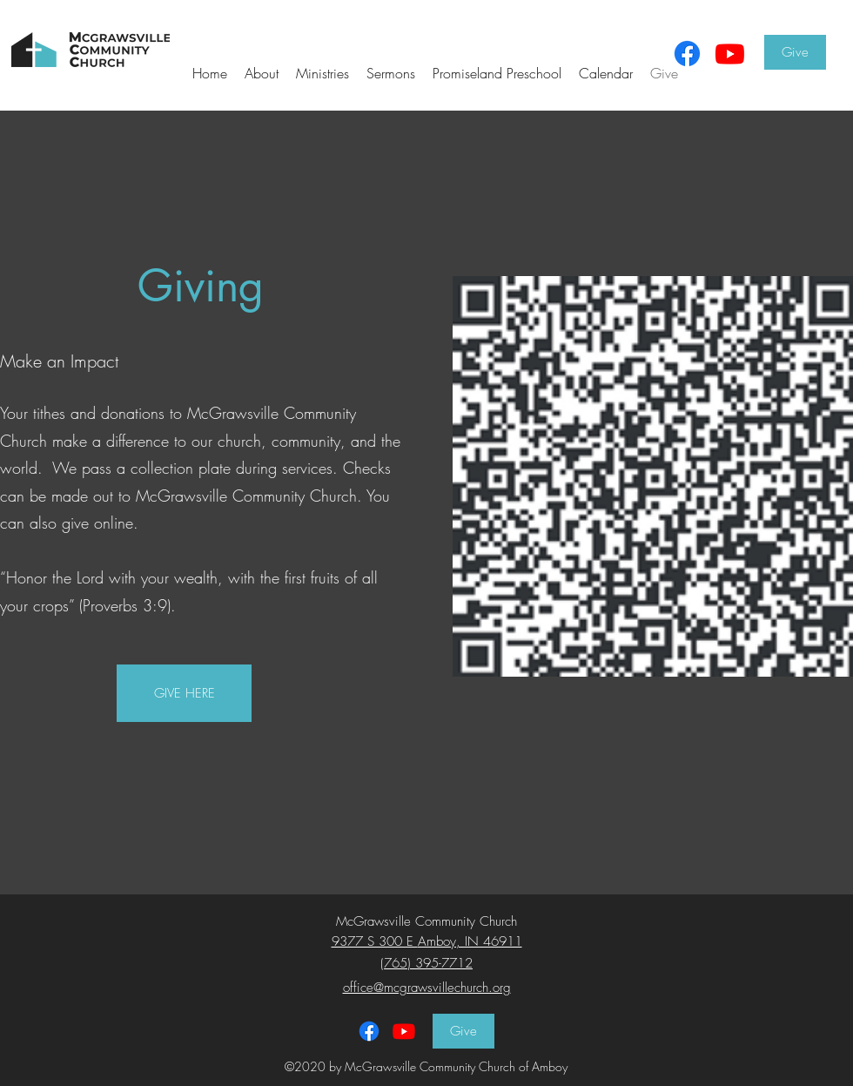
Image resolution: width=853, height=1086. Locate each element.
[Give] (795, 52)
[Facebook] (687, 54)
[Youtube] (730, 54)
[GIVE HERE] (184, 693)
